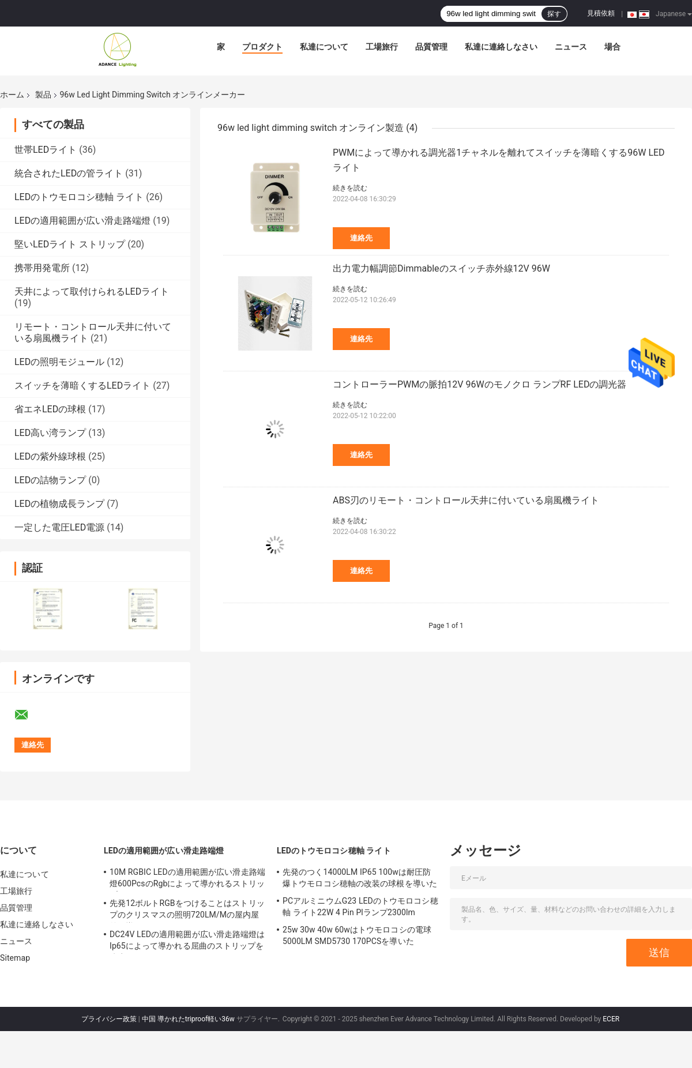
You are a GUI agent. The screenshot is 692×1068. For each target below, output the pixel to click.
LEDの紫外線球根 (50, 456)
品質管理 (431, 46)
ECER (611, 1019)
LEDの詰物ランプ (50, 480)
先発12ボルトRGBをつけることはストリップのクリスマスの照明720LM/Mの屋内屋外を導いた (187, 910)
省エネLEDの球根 (50, 409)
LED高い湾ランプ (50, 432)
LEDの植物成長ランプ (59, 503)
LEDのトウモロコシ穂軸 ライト (79, 196)
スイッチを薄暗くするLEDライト (82, 385)
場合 (612, 46)
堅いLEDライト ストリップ (69, 244)
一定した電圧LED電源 (59, 527)
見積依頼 (601, 13)
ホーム (12, 94)
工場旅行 (382, 46)
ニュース (571, 46)
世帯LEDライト (45, 149)
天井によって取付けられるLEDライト (91, 291)
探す (554, 14)
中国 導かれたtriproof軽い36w (188, 1019)
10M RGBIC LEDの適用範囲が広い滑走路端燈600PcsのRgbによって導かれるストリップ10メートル (187, 879)
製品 (43, 94)
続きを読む (350, 188)
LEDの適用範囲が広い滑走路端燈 (82, 220)
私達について (324, 46)
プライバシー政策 (109, 1019)
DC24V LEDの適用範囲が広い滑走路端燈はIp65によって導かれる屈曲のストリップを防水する (187, 942)
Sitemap (15, 957)
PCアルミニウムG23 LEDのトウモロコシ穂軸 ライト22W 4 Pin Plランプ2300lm (360, 906)
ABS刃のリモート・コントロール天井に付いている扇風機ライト (466, 500)
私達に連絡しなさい (501, 46)
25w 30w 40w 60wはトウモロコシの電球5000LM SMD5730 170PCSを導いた (357, 935)
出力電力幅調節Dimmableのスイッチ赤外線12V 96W (441, 268)
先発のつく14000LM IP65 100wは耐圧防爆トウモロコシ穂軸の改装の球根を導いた (360, 877)
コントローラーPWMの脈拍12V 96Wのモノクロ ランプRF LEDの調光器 (479, 384)
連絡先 (361, 238)
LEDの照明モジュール (59, 361)
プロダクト (262, 46)
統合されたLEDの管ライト (68, 173)
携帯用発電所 (42, 267)
